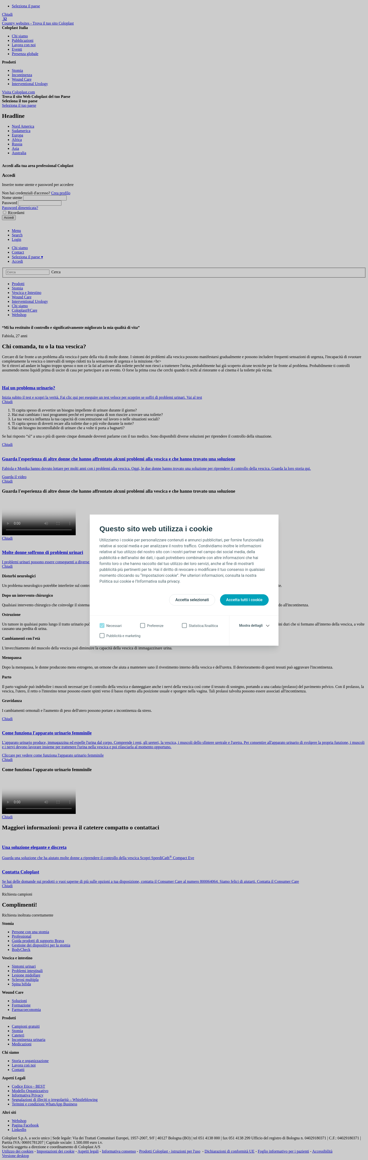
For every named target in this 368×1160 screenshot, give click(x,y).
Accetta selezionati (192, 599)
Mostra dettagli (251, 625)
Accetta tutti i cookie (244, 599)
